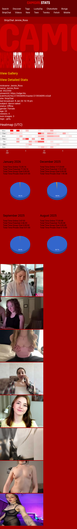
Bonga (64, 9)
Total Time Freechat (11, 169)
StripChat (6, 12)
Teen (36, 12)
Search (5, 9)
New (28, 12)
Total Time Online (10, 167)
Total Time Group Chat (12, 171)
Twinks (46, 12)
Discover (17, 9)
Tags (27, 9)
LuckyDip (38, 9)
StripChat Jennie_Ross (16, 20)
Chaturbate (52, 9)
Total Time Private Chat (13, 174)
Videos (18, 12)
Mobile (67, 12)
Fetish (57, 12)
